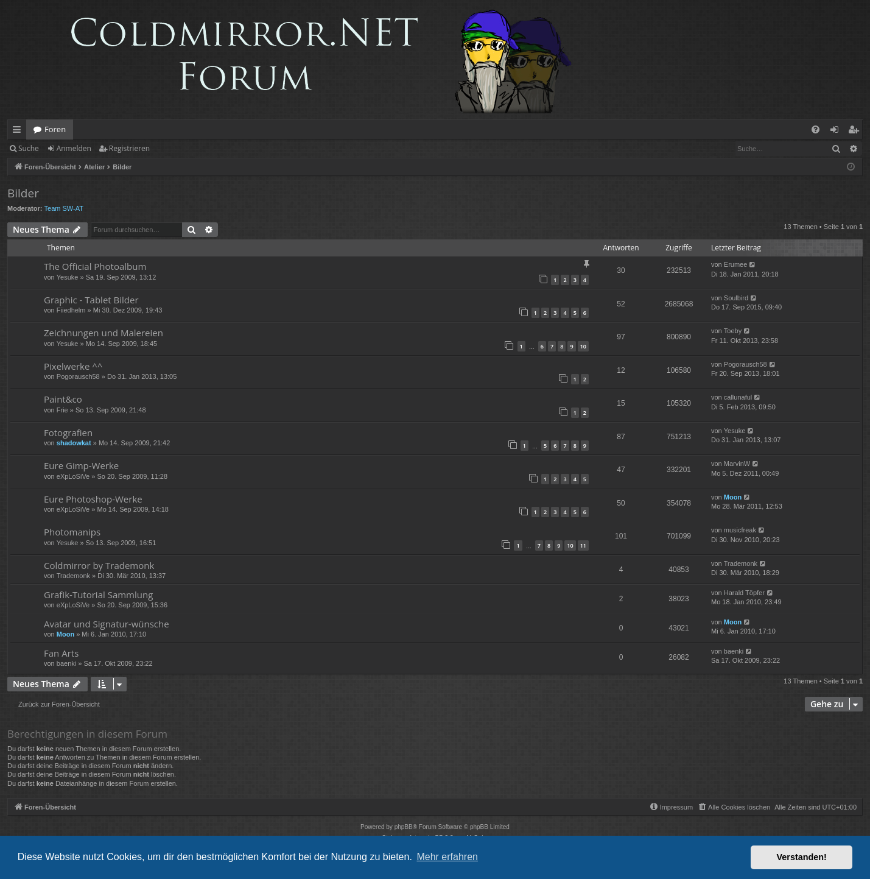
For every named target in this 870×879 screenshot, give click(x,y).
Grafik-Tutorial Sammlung (98, 594)
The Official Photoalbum (95, 266)
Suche (28, 148)
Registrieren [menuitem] (856, 131)
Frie (62, 410)
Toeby (733, 330)
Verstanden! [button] (802, 857)
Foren (55, 129)
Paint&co (63, 399)
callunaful (738, 397)
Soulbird (736, 298)
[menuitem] (815, 129)
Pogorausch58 (78, 376)
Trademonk (73, 575)
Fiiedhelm (71, 310)
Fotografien (68, 432)
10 (583, 346)
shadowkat (74, 443)
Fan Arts (61, 653)
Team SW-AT (63, 208)
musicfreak (740, 530)
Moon (733, 497)
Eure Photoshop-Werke (93, 499)
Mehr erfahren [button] (447, 857)
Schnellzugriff (19, 131)
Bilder (23, 193)
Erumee (736, 264)
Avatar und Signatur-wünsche (106, 624)
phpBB (404, 827)
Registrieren (129, 148)
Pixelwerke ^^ (73, 366)
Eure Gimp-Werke (81, 465)
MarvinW (737, 463)
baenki (66, 663)
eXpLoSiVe (73, 476)
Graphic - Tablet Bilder (91, 300)
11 (583, 545)
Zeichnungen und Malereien (103, 333)
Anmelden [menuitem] (838, 131)
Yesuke (68, 277)
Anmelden (74, 148)
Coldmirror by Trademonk (99, 565)
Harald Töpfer (744, 592)
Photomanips (72, 532)
